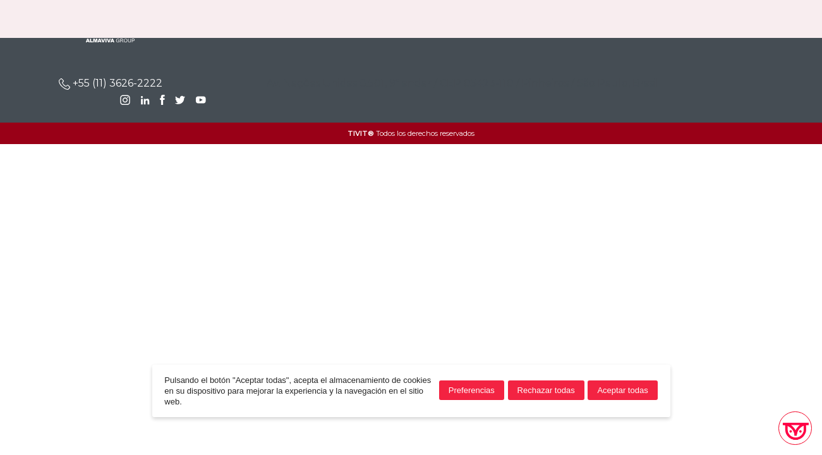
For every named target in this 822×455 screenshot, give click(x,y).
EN (759, 19)
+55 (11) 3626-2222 (110, 83)
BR (738, 19)
